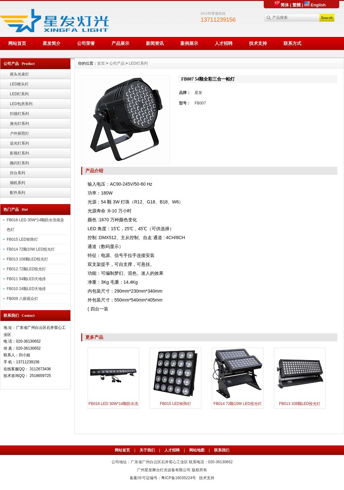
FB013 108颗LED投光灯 (27, 259)
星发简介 (52, 43)
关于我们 (147, 450)
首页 (101, 63)
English (315, 5)
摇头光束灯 (19, 74)
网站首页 (17, 43)
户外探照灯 (19, 133)
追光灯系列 (19, 143)
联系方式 (292, 43)
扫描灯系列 (19, 113)
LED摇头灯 (19, 84)
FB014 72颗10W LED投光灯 (31, 249)
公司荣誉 (86, 43)
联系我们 (221, 450)
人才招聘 (224, 43)
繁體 (296, 5)
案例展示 (189, 43)
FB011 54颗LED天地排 (26, 279)
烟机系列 (17, 183)
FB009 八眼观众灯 (22, 298)
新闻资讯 (155, 43)
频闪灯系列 (19, 163)
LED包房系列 (21, 104)
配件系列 (17, 192)
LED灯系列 (19, 94)
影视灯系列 (19, 153)
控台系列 (17, 173)
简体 (281, 5)
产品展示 (120, 43)
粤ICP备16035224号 (178, 478)
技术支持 (258, 43)
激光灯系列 (19, 123)
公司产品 (117, 63)
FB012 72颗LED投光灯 (26, 269)
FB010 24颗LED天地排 (26, 289)
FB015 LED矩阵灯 (22, 239)
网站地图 (196, 450)
